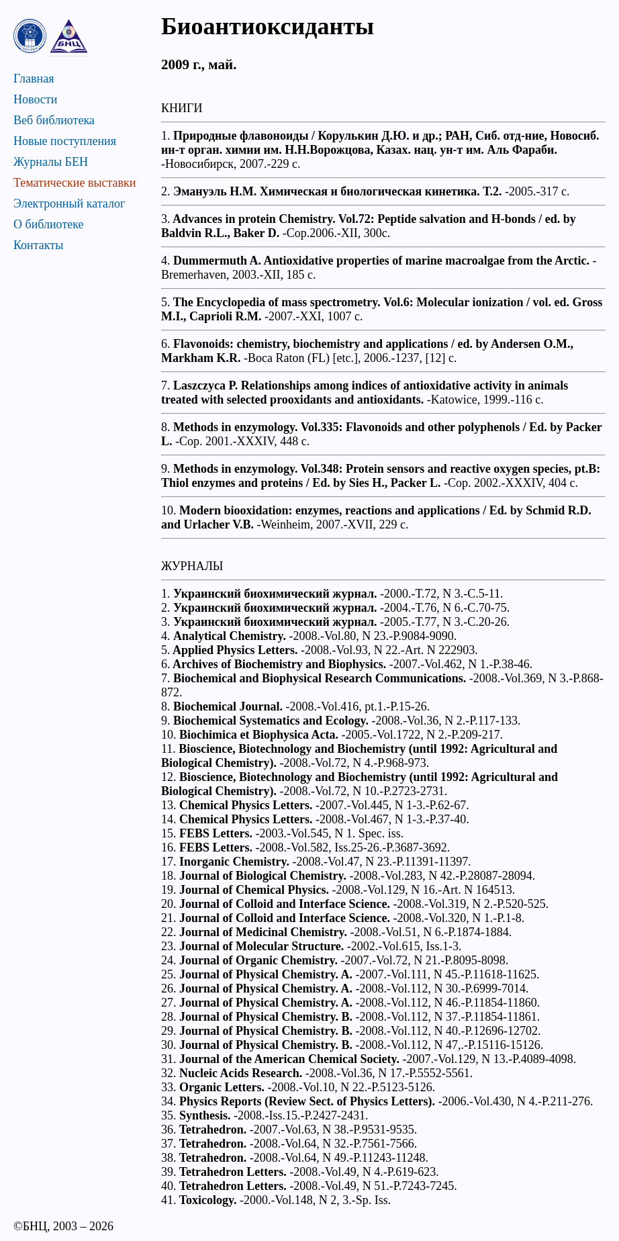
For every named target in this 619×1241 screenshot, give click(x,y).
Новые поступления (64, 141)
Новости (35, 99)
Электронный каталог (69, 203)
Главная (33, 78)
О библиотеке (48, 224)
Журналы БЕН (50, 162)
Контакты (38, 245)
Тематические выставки (74, 182)
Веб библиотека (54, 120)
